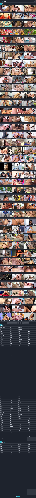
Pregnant (20, 436)
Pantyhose (20, 414)
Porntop (20, 454)
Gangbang (11, 408)
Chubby (2, 430)
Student (29, 394)
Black (1, 386)
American (2, 341)
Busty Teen (2, 412)
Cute (10, 339)
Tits (28, 412)
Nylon (19, 392)
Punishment (20, 440)
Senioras (20, 462)
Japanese (20, 343)
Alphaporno (2, 454)
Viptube (29, 446)
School (29, 345)
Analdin (2, 456)
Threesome (29, 410)
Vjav (28, 450)
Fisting (11, 390)
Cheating (2, 426)
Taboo (29, 400)
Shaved (29, 355)
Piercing (20, 424)
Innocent (20, 335)
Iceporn (11, 462)
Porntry (20, 456)
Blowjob (2, 390)
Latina (20, 355)
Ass (1, 353)
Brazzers (2, 398)
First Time (11, 388)
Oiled (19, 396)
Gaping (11, 410)
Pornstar (20, 432)
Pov (19, 434)
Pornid (20, 446)
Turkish (29, 418)
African (2, 333)
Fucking (11, 404)
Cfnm (1, 424)
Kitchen (20, 349)
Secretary (29, 349)
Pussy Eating (29, 329)
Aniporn (2, 458)
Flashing (11, 392)
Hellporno (11, 456)
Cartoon (2, 418)
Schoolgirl (29, 347)
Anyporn (2, 460)
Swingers (29, 398)
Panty (19, 412)
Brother (2, 404)
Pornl (19, 448)
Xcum (28, 462)
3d (1, 329)
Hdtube (11, 452)
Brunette (2, 406)
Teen (28, 406)
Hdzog (11, 454)
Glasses (11, 420)
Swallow (29, 396)
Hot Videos (3, 1)
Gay (10, 412)
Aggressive (2, 335)
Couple (11, 329)
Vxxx (28, 454)
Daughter (11, 345)
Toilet (28, 414)
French (11, 400)
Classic (2, 432)
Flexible (11, 394)
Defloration (11, 349)
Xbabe (29, 458)
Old (19, 398)
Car (1, 416)
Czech (11, 341)
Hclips (11, 446)
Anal (1, 343)
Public (20, 438)
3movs (2, 444)
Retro (28, 335)
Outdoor (20, 408)
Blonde (2, 388)
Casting (2, 420)
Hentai (11, 440)
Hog (10, 458)
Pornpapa (20, 452)
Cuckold (11, 335)
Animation (2, 345)
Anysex (2, 462)
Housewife (20, 329)
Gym (10, 428)
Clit (1, 434)
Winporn (29, 456)
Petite (19, 422)
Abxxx (2, 450)
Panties (20, 410)
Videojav (29, 444)
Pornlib (20, 450)
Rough (29, 341)
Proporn (20, 458)
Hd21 (10, 448)
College (2, 438)
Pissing (20, 426)
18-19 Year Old (3, 327)
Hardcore (11, 434)
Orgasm (20, 404)
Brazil (1, 396)
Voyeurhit (29, 452)
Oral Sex (20, 402)
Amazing (2, 339)
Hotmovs (11, 460)
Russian (29, 343)
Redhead (29, 333)
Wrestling (29, 434)
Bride (1, 400)
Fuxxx (1, 493)
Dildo (10, 351)
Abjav (1, 446)
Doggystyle (11, 355)
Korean (20, 351)
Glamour (11, 418)
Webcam (29, 430)
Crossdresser (11, 333)
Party (19, 416)
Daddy (11, 343)
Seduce (29, 351)
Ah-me (2, 452)
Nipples (20, 386)
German (11, 414)
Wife (28, 432)
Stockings (29, 386)
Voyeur (29, 428)
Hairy (10, 430)
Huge (19, 331)
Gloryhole (11, 422)
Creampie (11, 331)
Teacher (29, 404)
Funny (11, 406)
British (2, 402)
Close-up (2, 436)
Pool (19, 430)
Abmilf (2, 448)
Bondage (2, 392)
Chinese (2, 428)
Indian (20, 333)
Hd (10, 436)
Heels (10, 438)
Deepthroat (11, 347)
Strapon (29, 390)
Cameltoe (2, 414)
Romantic (29, 339)
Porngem (11, 493)
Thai (28, 408)
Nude (19, 388)
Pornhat (20, 444)
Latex (19, 353)
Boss (1, 394)
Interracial (20, 339)
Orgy (19, 406)
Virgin (29, 426)
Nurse (20, 390)
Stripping (29, 392)
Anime (2, 347)
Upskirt (29, 422)
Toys (28, 416)
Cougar (11, 327)
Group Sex (11, 426)
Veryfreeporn (20, 493)
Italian (20, 341)
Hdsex (11, 450)
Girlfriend (11, 416)
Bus (1, 410)
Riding (29, 337)
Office (20, 394)
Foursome (11, 398)
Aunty (1, 355)
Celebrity (2, 422)
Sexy (28, 353)
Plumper (20, 428)
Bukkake (2, 408)
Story (28, 388)
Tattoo (29, 402)
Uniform (29, 420)
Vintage (29, 424)
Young (29, 436)
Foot (10, 396)
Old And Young (21, 400)
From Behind (11, 402)
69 (1, 331)
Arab (1, 349)
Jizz (19, 345)
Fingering (11, 386)
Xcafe (28, 460)
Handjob (11, 432)
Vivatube (29, 448)
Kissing (20, 347)
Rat (19, 460)
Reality (29, 331)
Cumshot (11, 337)
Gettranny (11, 444)
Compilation (2, 440)
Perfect (20, 420)
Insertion (20, 337)
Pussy (28, 327)
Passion (20, 418)
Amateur (2, 337)
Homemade (20, 327)
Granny (11, 424)
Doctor (11, 353)
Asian (1, 351)
